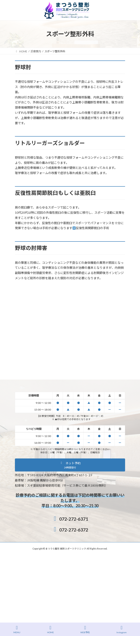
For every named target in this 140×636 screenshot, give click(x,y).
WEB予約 (85, 629)
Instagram (121, 629)
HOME (50, 629)
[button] (70, 464)
